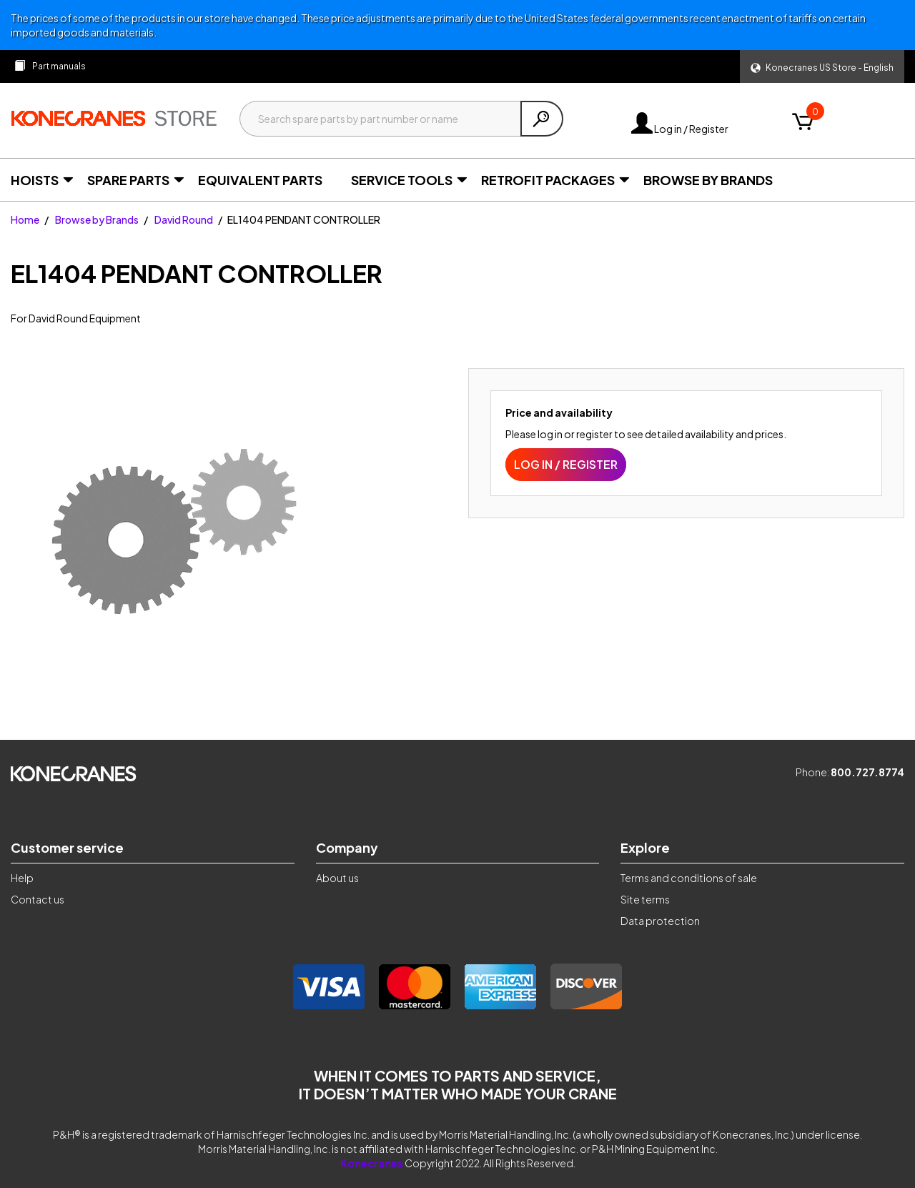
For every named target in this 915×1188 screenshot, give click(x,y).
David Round (183, 219)
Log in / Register (679, 128)
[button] (822, 66)
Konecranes (371, 1163)
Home (25, 219)
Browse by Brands (97, 219)
